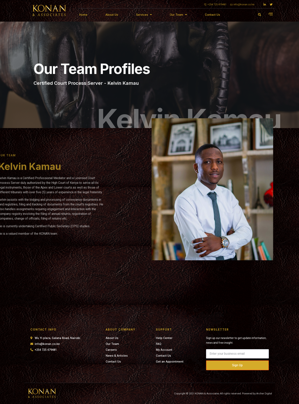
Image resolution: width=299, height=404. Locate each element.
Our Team (178, 14)
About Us (111, 15)
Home (83, 15)
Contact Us (212, 15)
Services (144, 14)
